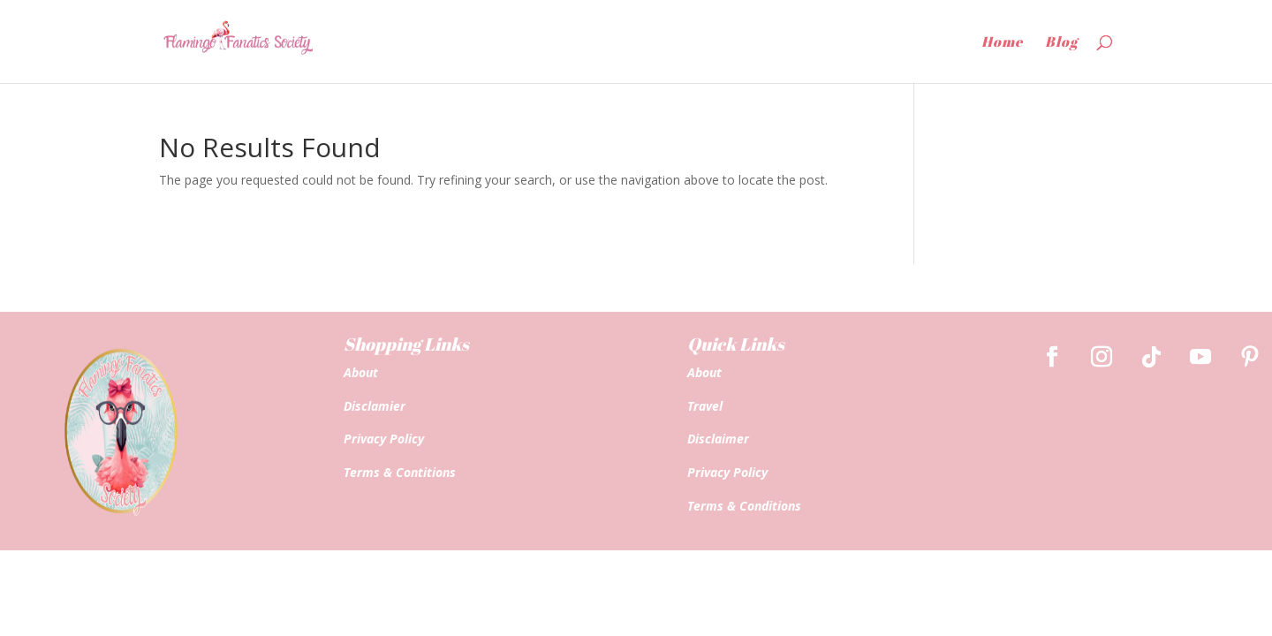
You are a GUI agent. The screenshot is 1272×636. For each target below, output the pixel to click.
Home (1002, 43)
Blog (1061, 43)
